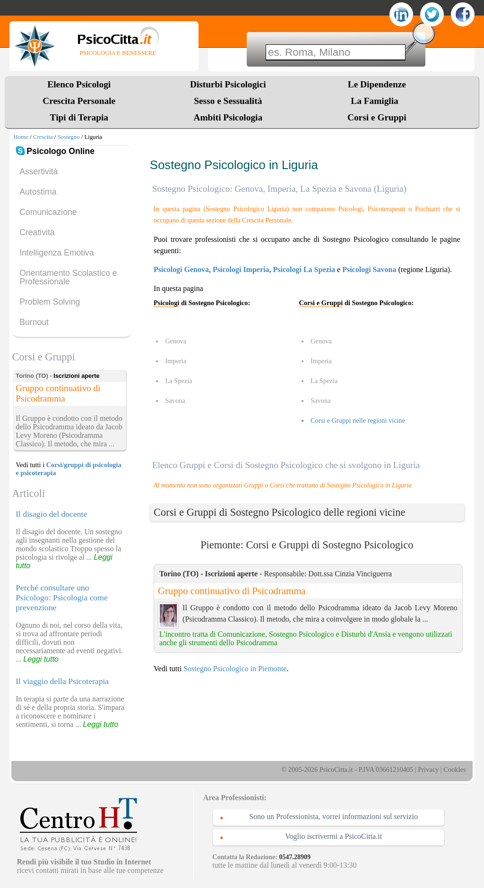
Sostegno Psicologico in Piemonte (234, 669)
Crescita (43, 137)
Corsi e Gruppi (376, 117)
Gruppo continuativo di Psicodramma (231, 590)
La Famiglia (377, 101)
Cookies (454, 769)
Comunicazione (48, 212)
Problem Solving (49, 302)
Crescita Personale (79, 101)
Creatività (36, 232)
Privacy (428, 769)
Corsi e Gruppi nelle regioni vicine (358, 420)
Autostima (37, 192)
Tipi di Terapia (79, 117)
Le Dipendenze (377, 84)
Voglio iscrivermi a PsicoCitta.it (333, 836)
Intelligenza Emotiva (56, 252)
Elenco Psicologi (79, 84)
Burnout (34, 322)
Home (20, 137)
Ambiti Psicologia (227, 117)
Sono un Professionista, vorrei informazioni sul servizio (333, 816)
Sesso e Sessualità (228, 101)
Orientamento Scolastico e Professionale (68, 277)
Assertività (38, 171)
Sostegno (69, 137)
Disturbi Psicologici (228, 84)
